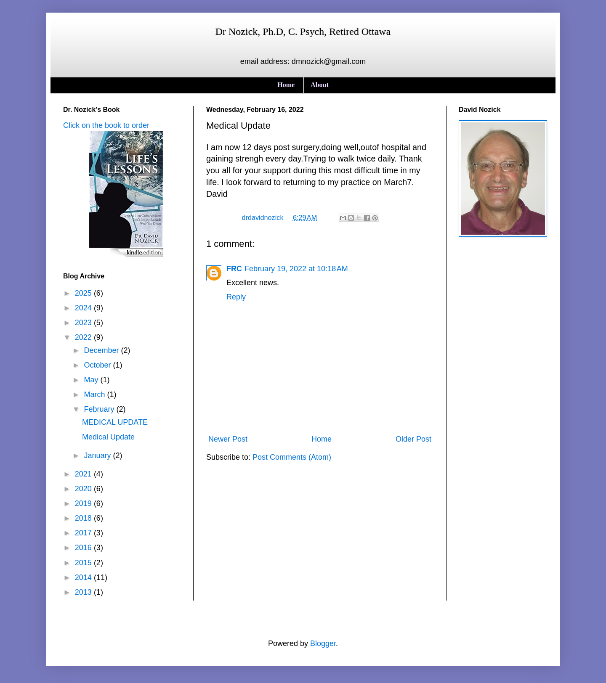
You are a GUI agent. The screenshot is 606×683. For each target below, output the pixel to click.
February (100, 409)
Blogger (323, 643)
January (98, 455)
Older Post (413, 439)
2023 (84, 322)
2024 (84, 308)
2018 (84, 518)
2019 (84, 503)
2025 (84, 293)
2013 (84, 592)
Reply (236, 297)
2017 (84, 533)
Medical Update (108, 437)
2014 (84, 577)
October (98, 365)
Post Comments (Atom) (291, 457)
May (92, 380)
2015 (84, 563)
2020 (84, 488)
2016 (84, 547)
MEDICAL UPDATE (115, 422)
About (320, 84)
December (102, 350)
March (95, 394)
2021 (84, 474)
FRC (234, 269)
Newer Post (227, 439)
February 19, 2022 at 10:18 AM (296, 269)
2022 (84, 337)
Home (286, 84)
